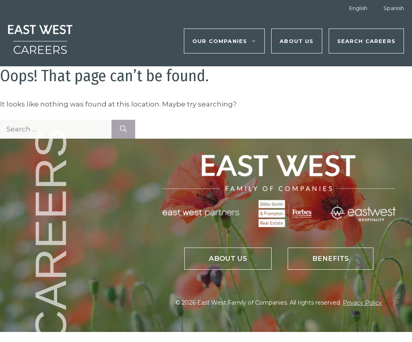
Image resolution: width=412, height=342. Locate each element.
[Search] (123, 129)
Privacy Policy (362, 302)
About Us (296, 41)
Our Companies (228, 41)
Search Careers (366, 41)
